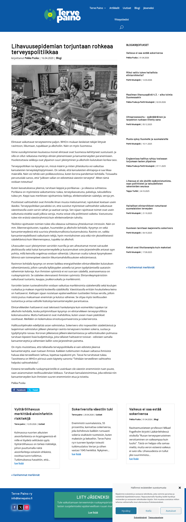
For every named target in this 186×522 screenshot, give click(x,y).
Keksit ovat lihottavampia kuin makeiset (148, 247)
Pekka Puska (32, 58)
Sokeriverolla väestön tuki (92, 409)
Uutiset (127, 8)
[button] (179, 491)
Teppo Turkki (132, 191)
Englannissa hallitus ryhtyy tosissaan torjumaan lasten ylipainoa (146, 160)
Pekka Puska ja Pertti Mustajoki (140, 102)
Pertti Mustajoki (133, 80)
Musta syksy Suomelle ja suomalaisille (147, 139)
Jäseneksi (148, 8)
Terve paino (19, 424)
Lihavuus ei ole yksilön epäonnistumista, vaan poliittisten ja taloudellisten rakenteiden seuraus (148, 184)
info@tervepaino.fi (21, 498)
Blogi (137, 8)
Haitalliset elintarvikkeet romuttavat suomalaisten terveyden (146, 207)
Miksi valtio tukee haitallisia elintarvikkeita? (142, 74)
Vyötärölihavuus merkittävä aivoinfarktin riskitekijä (33, 413)
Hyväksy (126, 515)
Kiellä (148, 515)
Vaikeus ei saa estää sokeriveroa (144, 53)
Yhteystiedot (121, 19)
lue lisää (19, 463)
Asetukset (171, 515)
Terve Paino (96, 8)
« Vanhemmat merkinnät (140, 267)
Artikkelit (114, 8)
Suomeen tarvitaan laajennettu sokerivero (149, 228)
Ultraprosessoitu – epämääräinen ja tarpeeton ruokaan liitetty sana (146, 118)
